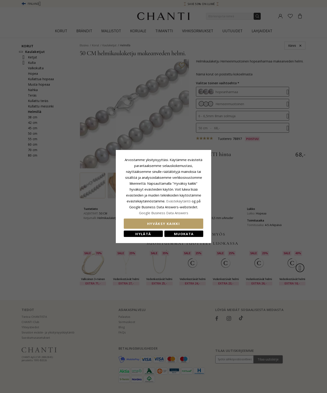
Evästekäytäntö (178, 201)
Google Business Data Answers (163, 213)
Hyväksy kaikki (163, 223)
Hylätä (143, 233)
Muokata (183, 233)
